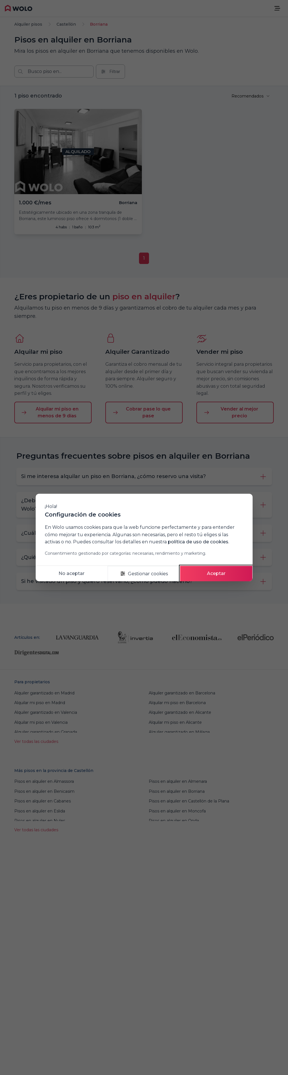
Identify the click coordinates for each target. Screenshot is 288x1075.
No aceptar (71, 573)
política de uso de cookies (198, 541)
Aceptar (216, 573)
